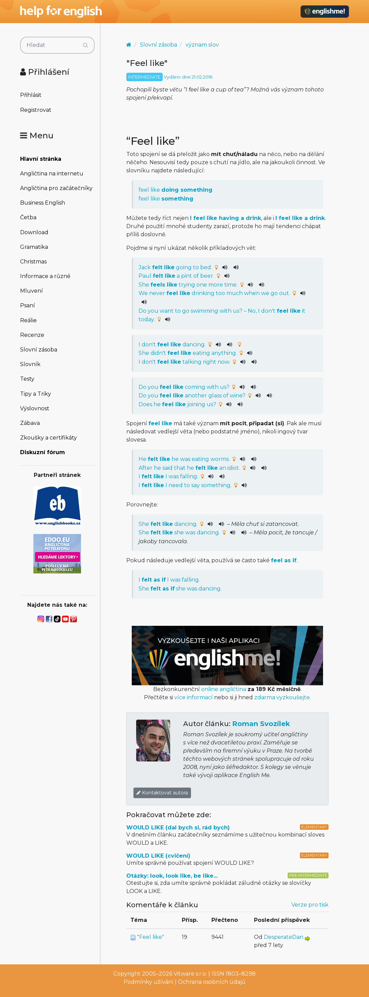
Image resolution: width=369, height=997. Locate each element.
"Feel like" (150, 937)
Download (34, 232)
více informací (193, 697)
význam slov (202, 44)
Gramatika (34, 247)
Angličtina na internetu (51, 173)
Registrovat (35, 110)
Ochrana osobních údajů (211, 982)
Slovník (30, 364)
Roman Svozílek (261, 724)
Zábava (30, 423)
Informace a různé (45, 276)
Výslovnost (34, 408)
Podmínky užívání (149, 982)
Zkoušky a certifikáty (48, 437)
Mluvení (31, 291)
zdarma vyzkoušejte (282, 697)
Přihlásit (31, 95)
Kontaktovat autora (162, 793)
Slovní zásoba (38, 349)
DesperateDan (283, 937)
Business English (42, 203)
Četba (28, 217)
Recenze (32, 335)
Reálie (28, 320)
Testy (27, 379)
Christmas (33, 261)
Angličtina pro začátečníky (56, 188)
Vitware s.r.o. (190, 973)
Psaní (27, 305)
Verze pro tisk (309, 904)
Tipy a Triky (35, 394)
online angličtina (223, 689)
